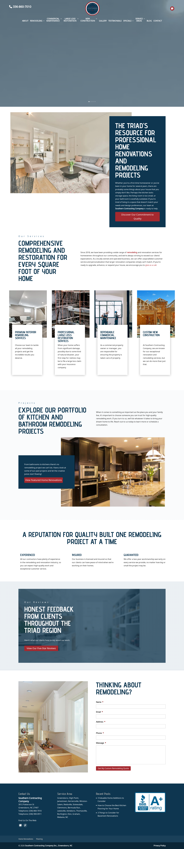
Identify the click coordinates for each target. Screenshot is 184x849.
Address (100, 722)
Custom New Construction (151, 333)
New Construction (87, 20)
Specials (127, 21)
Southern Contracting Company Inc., (48, 845)
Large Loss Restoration (70, 20)
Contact (157, 21)
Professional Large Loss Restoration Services (66, 336)
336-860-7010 (20, 7)
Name (99, 702)
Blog (149, 21)
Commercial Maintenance (53, 20)
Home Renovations (25, 839)
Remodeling (36, 21)
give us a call (150, 265)
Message (101, 743)
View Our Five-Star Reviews (41, 648)
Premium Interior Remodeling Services (25, 335)
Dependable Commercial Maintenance (108, 335)
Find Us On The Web (27, 820)
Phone (100, 733)
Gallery (103, 21)
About (25, 21)
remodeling (132, 252)
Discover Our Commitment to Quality (137, 216)
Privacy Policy (160, 845)
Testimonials (115, 21)
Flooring (39, 839)
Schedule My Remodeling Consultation (92, 75)
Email (99, 712)
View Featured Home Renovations (43, 480)
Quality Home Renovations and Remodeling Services (92, 54)
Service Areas (139, 20)
